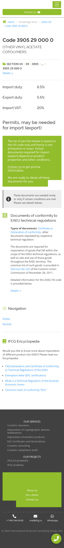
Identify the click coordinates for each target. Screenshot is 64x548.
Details (7, 73)
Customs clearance (18, 425)
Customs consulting (18, 445)
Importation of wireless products (26, 437)
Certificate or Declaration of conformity (32, 230)
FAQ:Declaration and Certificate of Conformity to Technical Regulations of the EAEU (32, 368)
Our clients (32, 495)
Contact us (32, 12)
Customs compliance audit (22, 450)
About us (32, 490)
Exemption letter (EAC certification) (25, 375)
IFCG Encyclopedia (17, 460)
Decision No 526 (20, 269)
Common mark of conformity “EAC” (26, 390)
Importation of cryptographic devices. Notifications (28, 431)
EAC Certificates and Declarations (26, 441)
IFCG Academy (15, 465)
